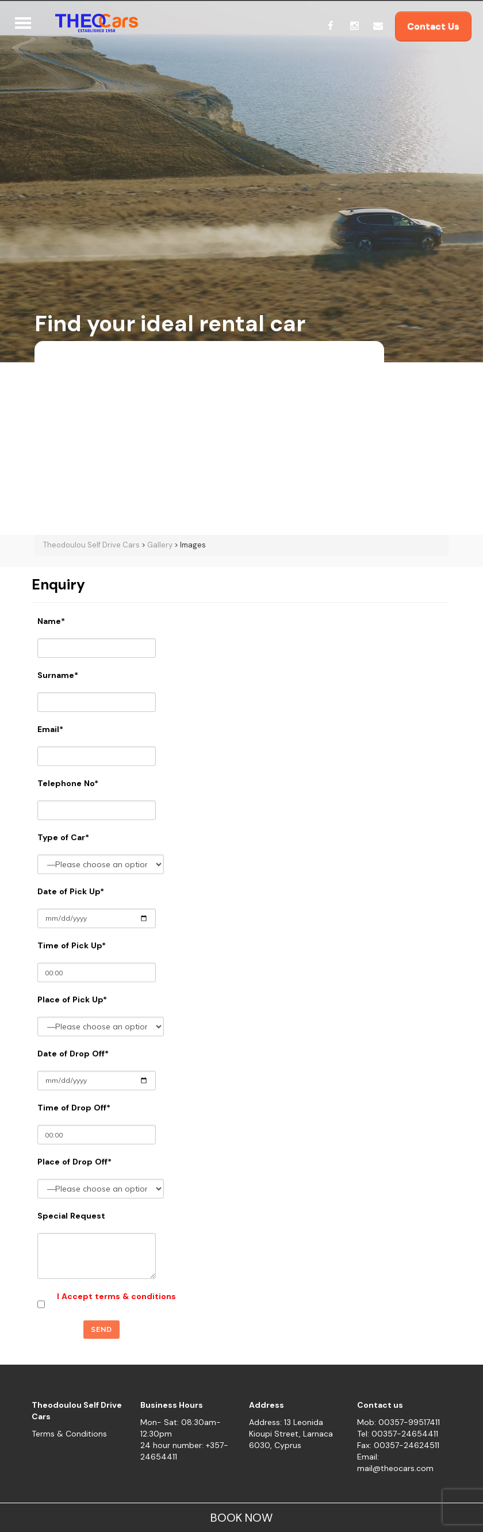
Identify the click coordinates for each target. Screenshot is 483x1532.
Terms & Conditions (69, 1434)
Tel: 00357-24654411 (397, 1434)
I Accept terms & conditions (116, 1296)
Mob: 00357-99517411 (398, 1422)
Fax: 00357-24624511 (398, 1445)
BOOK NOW (241, 1517)
